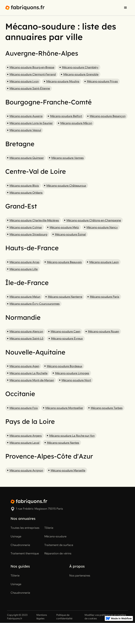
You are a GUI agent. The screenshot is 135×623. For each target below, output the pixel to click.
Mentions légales (41, 616)
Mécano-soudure (55, 536)
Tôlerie (48, 527)
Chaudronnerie (20, 545)
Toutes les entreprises (25, 527)
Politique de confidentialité (64, 616)
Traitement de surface (58, 545)
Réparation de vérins (57, 553)
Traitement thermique (25, 553)
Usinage (16, 536)
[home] (25, 7)
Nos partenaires (79, 575)
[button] (125, 8)
